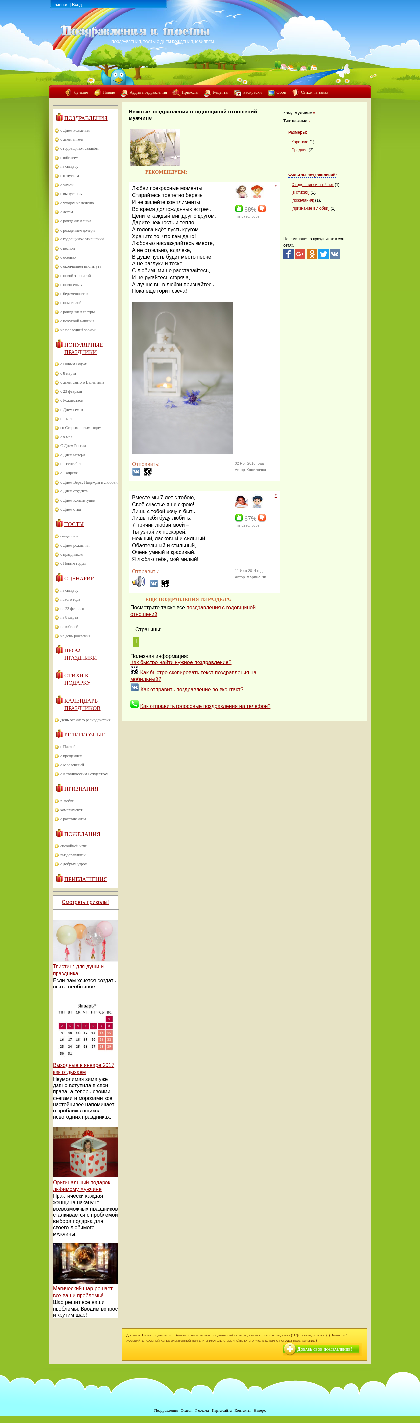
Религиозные (84, 735)
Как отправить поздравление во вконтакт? (191, 689)
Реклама (202, 1410)
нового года (70, 599)
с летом (66, 212)
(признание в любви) (311, 208)
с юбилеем (69, 157)
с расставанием (73, 819)
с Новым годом (73, 563)
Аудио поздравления (148, 92)
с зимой (67, 185)
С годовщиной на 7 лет (313, 184)
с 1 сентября (70, 464)
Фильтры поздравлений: (312, 175)
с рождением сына (75, 221)
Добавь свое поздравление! (324, 1349)
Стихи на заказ (314, 92)
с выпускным (71, 193)
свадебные (69, 536)
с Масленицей (72, 765)
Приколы (190, 92)
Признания (81, 789)
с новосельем (71, 284)
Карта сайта (222, 1410)
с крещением (71, 756)
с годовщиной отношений (82, 239)
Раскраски (252, 92)
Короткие (300, 142)
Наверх (260, 1410)
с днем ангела (71, 139)
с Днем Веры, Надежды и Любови (89, 482)
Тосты (74, 524)
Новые (109, 92)
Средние (300, 150)
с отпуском (69, 175)
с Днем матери (72, 455)
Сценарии (79, 578)
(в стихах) (300, 192)
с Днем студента (74, 491)
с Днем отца (70, 509)
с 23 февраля (71, 391)
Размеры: (297, 132)
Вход (77, 4)
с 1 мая (66, 418)
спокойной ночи (73, 846)
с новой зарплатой (75, 275)
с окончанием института (80, 266)
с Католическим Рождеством (84, 774)
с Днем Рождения (75, 130)
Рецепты (220, 92)
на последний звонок (78, 330)
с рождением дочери (77, 230)
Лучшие (81, 92)
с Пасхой (67, 746)
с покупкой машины (77, 321)
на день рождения (75, 636)
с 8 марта (68, 373)
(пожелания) (303, 200)
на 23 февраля (72, 608)
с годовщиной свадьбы (79, 148)
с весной (67, 248)
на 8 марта (69, 617)
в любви (67, 801)
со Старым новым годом (80, 427)
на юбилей (69, 626)
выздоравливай (73, 855)
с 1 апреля (69, 473)
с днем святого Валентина (82, 382)
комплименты (71, 810)
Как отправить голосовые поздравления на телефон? (205, 706)
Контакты (242, 1410)
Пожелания (82, 834)
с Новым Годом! (73, 364)
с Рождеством (71, 400)
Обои (281, 92)
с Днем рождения (75, 545)
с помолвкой (70, 302)
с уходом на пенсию (77, 203)
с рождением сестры (77, 312)
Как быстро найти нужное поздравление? (181, 662)
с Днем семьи (71, 409)
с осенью (68, 257)
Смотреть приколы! (85, 902)
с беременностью (74, 293)
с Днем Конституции (77, 500)
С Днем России (73, 445)
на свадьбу (69, 166)
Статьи (186, 1410)
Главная (60, 4)
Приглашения (85, 879)
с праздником (71, 554)
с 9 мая (66, 437)
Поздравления (86, 118)
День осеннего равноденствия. (86, 720)
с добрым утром (73, 864)
